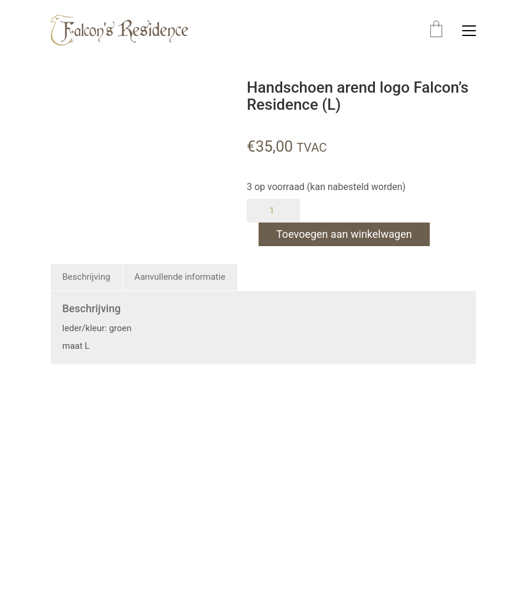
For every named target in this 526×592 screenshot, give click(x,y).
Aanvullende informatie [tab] (180, 277)
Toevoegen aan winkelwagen (344, 234)
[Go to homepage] (119, 30)
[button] (469, 30)
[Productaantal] (273, 211)
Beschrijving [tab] (86, 277)
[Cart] (436, 30)
